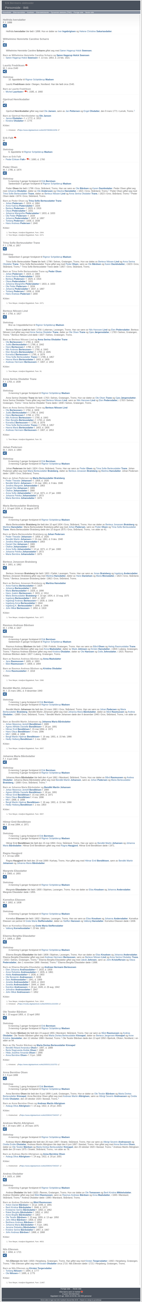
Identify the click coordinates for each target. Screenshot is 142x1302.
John (116, 960)
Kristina (61, 651)
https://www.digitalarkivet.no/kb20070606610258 (38, 130)
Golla (107, 651)
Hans (15, 347)
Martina (111, 471)
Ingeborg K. (19, 605)
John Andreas (17, 1232)
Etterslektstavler (42, 12)
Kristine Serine (19, 1230)
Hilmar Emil (18, 729)
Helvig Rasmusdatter (121, 646)
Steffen (71, 921)
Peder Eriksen (15, 159)
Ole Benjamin (19, 977)
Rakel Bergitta (19, 1212)
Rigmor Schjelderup (39, 79)
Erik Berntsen (74, 1294)
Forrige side (78, 12)
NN (7, 734)
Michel (14, 92)
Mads (79, 649)
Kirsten (100, 649)
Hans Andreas (18, 223)
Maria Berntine (20, 498)
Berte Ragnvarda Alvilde (21, 1050)
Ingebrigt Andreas (21, 600)
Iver (67, 31)
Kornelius (17, 354)
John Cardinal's (61, 1300)
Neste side (89, 12)
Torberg (15, 221)
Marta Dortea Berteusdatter (67, 1035)
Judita (16, 344)
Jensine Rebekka (21, 1227)
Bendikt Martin (18, 483)
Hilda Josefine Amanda (20, 1053)
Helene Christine (95, 31)
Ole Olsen (77, 332)
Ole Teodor (104, 1094)
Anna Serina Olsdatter (83, 193)
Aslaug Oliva (18, 1106)
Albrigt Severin (113, 1096)
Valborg (93, 921)
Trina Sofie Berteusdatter (18, 193)
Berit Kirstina (117, 1192)
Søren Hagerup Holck (76, 50)
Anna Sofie (18, 493)
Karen (102, 188)
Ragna (69, 845)
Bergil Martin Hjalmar (22, 736)
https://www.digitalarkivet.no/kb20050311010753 (38, 1064)
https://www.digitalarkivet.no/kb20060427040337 (40, 1115)
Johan (14, 203)
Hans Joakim (18, 593)
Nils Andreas (18, 349)
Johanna (17, 191)
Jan (73, 111)
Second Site (70, 1300)
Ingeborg (126, 573)
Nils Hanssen (98, 330)
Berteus (15, 208)
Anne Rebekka (21, 972)
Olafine (16, 490)
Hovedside (6, 12)
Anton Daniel (17, 1205)
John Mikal (17, 608)
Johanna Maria (82, 712)
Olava (16, 211)
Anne (16, 671)
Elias (96, 889)
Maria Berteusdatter (43, 471)
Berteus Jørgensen (110, 1035)
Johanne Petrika (21, 495)
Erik (48, 181)
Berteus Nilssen (55, 193)
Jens (14, 661)
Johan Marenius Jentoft (23, 724)
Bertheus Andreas (19, 1222)
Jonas (102, 573)
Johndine (18, 989)
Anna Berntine (16, 1055)
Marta (16, 591)
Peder (72, 264)
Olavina (66, 191)
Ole (50, 111)
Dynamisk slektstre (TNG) (61, 12)
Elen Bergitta (19, 352)
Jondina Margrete (21, 485)
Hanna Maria (19, 359)
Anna (52, 649)
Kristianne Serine (21, 1210)
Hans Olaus (18, 731)
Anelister (30, 12)
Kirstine (14, 121)
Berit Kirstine (18, 1207)
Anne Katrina (19, 206)
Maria (105, 576)
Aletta (16, 974)
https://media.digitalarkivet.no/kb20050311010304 (38, 1004)
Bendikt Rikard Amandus (21, 1048)
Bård (99, 646)
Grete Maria (39, 921)
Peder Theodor (18, 480)
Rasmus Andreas (75, 1195)
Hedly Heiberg (19, 739)
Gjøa (99, 332)
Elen (120, 330)
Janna (14, 118)
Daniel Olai (16, 488)
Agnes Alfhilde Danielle (23, 726)
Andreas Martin (76, 1096)
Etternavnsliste (19, 12)
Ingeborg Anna (20, 603)
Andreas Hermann (21, 362)
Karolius (16, 987)
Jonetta (17, 982)
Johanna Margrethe (22, 213)
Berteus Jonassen (83, 471)
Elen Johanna (20, 969)
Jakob (89, 960)
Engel (92, 111)
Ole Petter (16, 216)
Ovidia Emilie (14, 1144)
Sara (16, 979)
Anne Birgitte (18, 1215)
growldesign (97, 1300)
